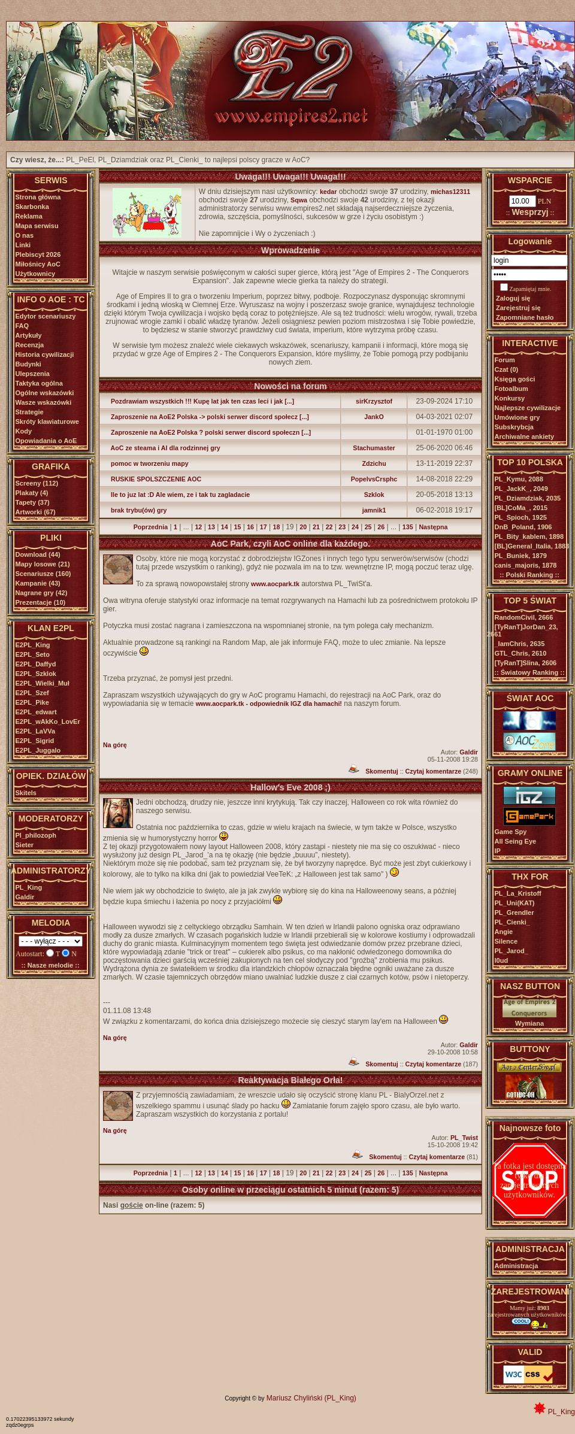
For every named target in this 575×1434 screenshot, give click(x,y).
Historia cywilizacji (45, 354)
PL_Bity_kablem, (529, 536)
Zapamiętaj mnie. (531, 289)
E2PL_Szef (32, 692)
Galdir (25, 897)
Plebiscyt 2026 (38, 254)
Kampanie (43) (38, 583)
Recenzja (30, 344)
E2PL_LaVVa (36, 731)
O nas (25, 235)
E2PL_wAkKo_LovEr (48, 721)
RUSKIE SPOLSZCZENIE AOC (152, 479)
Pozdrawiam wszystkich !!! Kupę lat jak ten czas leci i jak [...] (198, 401)
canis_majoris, (526, 565)
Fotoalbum (511, 388)
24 (355, 526)
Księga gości (515, 379)
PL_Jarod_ (511, 950)
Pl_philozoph (36, 835)
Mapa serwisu (37, 225)
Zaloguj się (513, 298)
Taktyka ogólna (39, 383)
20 (303, 526)
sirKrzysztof (374, 401)
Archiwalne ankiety (525, 436)
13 (211, 526)
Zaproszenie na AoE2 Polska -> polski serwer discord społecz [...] (206, 416)
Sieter (25, 844)
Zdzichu (374, 463)
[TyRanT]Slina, (526, 662)
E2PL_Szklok (36, 673)
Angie (504, 931)
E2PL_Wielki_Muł (42, 683)
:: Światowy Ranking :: (529, 672)
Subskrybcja (514, 426)
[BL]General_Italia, (532, 546)
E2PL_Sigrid (35, 740)
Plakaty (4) (32, 492)
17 (263, 526)
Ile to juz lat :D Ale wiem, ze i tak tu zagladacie (176, 494)
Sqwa (298, 200)
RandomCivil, (524, 617)
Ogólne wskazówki (45, 392)
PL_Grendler (514, 912)
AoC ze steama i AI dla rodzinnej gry (161, 447)
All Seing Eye (516, 841)
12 (198, 526)
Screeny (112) (37, 483)
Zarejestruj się (518, 307)
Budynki (28, 364)
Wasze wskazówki (44, 402)
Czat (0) (507, 369)
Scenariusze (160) (43, 573)
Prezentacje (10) (41, 602)
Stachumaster (374, 447)
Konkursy (510, 398)
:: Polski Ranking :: (529, 574)
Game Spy (511, 831)
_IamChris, (520, 643)
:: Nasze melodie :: (50, 965)
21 (316, 526)
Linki (23, 244)
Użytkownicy (36, 273)
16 (250, 526)
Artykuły (29, 335)
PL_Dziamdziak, (528, 498)
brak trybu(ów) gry (135, 510)
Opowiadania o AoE (46, 440)
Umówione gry (517, 417)
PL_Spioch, (521, 517)
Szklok (374, 494)
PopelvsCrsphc (374, 479)
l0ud (502, 960)
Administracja (516, 1265)
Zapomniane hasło (525, 317)
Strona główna (38, 197)
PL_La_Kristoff (518, 893)
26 (381, 526)
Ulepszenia (33, 373)
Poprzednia (151, 526)
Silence (506, 941)
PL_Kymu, (519, 479)
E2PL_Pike (32, 702)
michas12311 (450, 191)
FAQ (22, 325)
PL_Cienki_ (512, 922)
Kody (24, 431)
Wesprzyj (530, 212)
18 (276, 526)
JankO (374, 416)
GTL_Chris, (521, 653)
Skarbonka (32, 206)
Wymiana (529, 1023)
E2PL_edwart (36, 712)
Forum (505, 359)
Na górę (115, 744)
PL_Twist (464, 1137)
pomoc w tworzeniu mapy (146, 463)
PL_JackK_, (521, 488)
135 (407, 526)
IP (498, 850)
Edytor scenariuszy (46, 316)
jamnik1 (374, 510)
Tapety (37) (33, 502)
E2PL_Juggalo (38, 750)
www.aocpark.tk (275, 583)
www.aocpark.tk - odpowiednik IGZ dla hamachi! (269, 703)
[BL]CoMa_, (521, 507)
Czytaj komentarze (433, 771)
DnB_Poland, (523, 526)
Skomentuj (381, 771)
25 (368, 526)
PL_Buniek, (521, 555)
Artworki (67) (36, 512)
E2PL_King (33, 644)
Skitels (26, 792)
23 (342, 526)
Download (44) (38, 554)
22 (329, 526)
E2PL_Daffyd (36, 664)
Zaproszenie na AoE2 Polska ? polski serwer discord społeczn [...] (207, 432)
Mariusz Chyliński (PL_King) (311, 1398)
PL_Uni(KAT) (515, 903)
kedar (328, 191)
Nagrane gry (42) (42, 592)
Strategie (30, 412)
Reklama (29, 216)
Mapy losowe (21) (43, 564)
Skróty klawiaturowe (47, 421)
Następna (433, 526)
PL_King (29, 887)
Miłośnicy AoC (38, 264)
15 (237, 526)
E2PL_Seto (33, 654)
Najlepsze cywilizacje (528, 407)
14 (224, 526)
